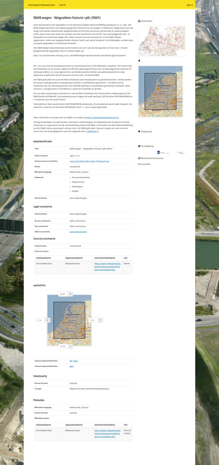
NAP (72, 366)
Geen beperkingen (78, 232)
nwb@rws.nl (93, 131)
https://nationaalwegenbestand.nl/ (102, 118)
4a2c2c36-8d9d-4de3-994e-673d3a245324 (89, 161)
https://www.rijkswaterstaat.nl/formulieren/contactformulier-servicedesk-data (107, 267)
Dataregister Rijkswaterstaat (41, 5)
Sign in (190, 5)
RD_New (74, 361)
